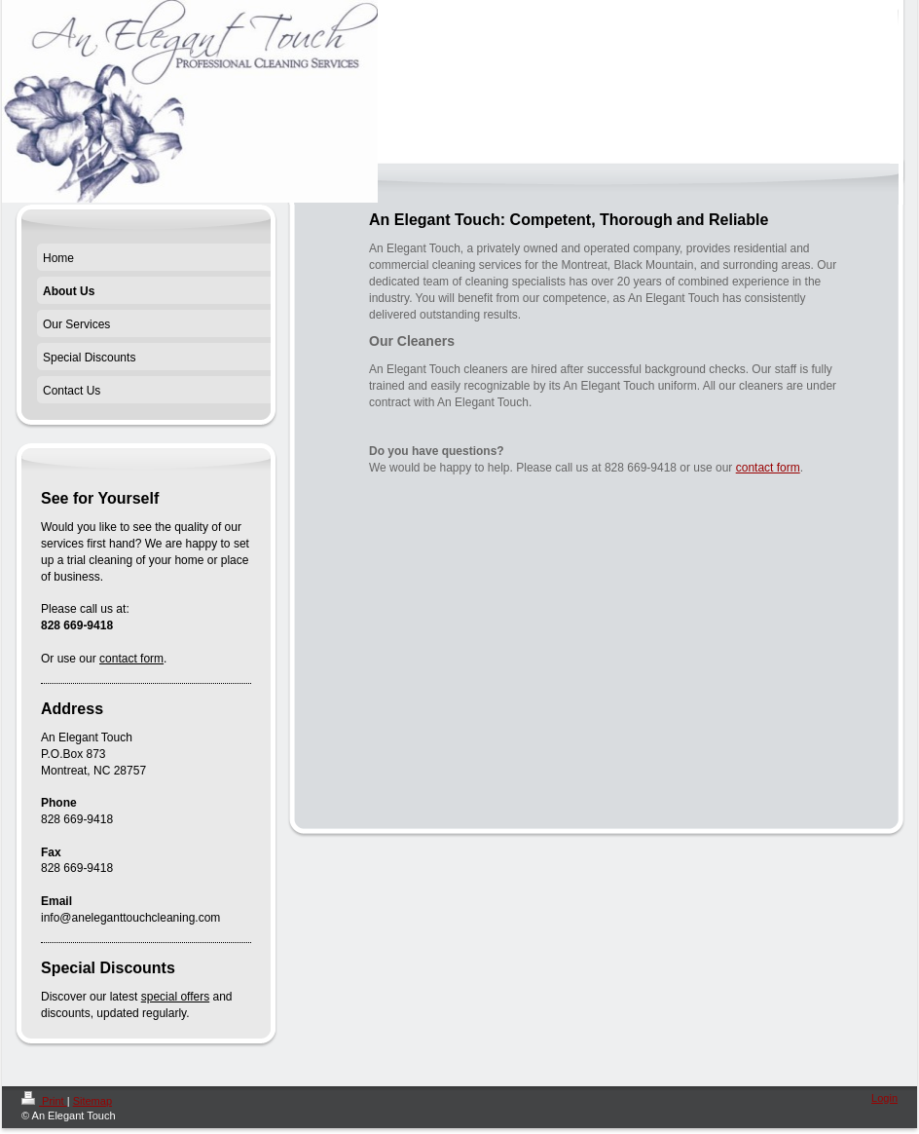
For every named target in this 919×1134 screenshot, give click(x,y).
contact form (768, 467)
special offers (175, 996)
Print (44, 1101)
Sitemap (92, 1101)
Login (884, 1098)
